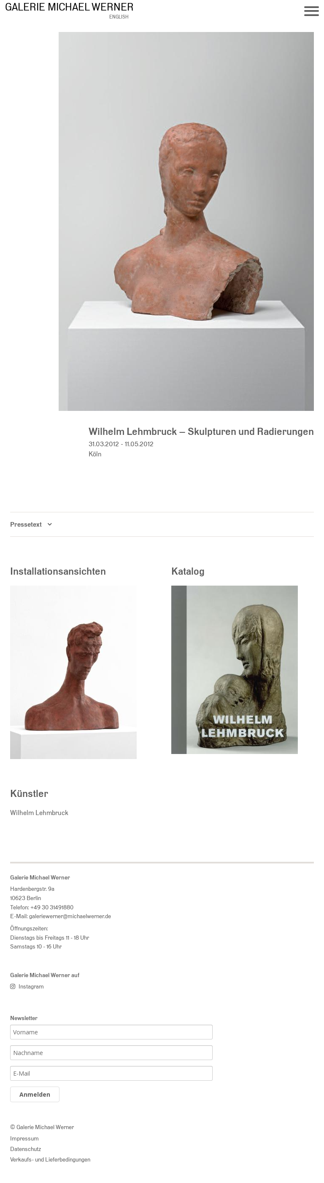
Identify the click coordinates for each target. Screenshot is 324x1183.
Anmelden (34, 1094)
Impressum (24, 1138)
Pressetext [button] (26, 524)
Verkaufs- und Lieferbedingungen (50, 1159)
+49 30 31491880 (51, 907)
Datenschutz (25, 1148)
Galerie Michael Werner (69, 7)
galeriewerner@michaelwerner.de (70, 915)
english (119, 17)
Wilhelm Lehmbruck (39, 813)
